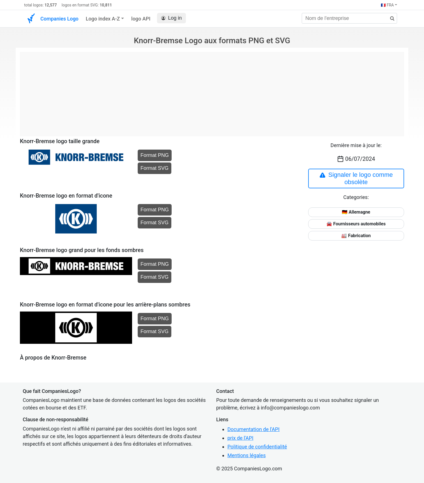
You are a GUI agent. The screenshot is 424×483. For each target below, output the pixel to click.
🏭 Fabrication (356, 235)
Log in (171, 18)
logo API (140, 19)
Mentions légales (246, 455)
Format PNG (154, 155)
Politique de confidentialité (257, 447)
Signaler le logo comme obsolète (356, 178)
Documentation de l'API (253, 429)
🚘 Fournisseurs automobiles (356, 223)
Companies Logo (59, 19)
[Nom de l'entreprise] (349, 18)
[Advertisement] (212, 91)
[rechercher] (390, 18)
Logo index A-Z (103, 19)
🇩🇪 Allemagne (356, 212)
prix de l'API (240, 438)
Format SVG (154, 168)
